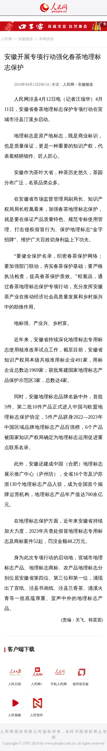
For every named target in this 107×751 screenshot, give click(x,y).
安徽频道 (25, 39)
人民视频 (15, 705)
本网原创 (46, 39)
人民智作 (37, 705)
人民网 (6, 39)
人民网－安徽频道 (78, 84)
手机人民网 (59, 674)
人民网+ (37, 674)
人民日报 (15, 674)
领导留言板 (81, 674)
